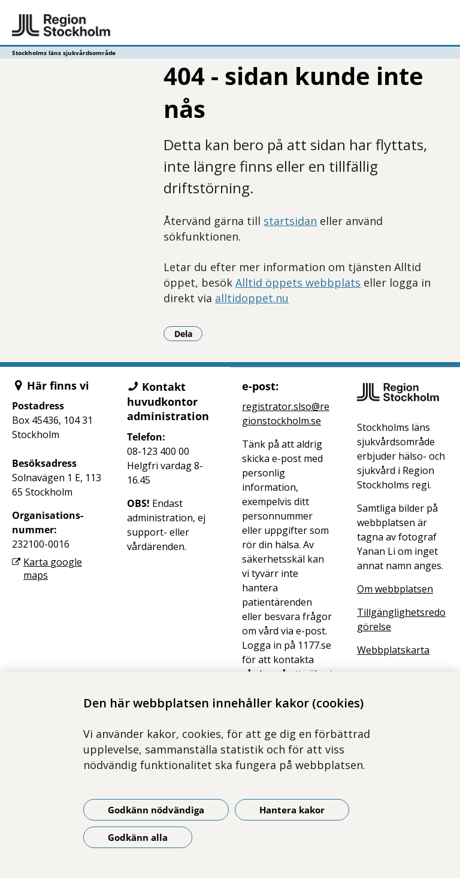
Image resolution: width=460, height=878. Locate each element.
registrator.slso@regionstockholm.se (285, 413)
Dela (188, 333)
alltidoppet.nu (252, 298)
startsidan (290, 221)
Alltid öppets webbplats (298, 282)
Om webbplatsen (395, 589)
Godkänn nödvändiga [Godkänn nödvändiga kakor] (156, 810)
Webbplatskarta (393, 650)
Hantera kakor (292, 810)
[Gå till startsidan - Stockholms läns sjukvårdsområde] (230, 25)
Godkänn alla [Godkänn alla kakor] (138, 837)
